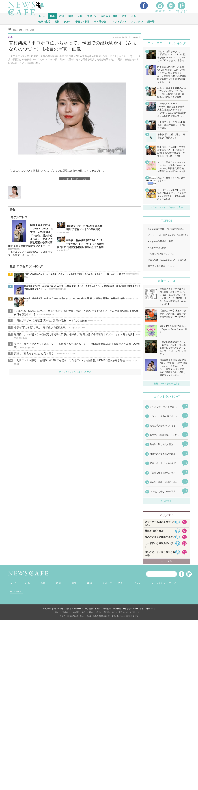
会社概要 (117, 609)
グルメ (67, 21)
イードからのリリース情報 (132, 609)
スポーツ (91, 16)
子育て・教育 (82, 21)
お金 (133, 16)
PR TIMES (15, 591)
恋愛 (124, 16)
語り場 (150, 21)
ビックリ (138, 583)
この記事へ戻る (74, 178)
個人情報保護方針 (92, 609)
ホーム (13, 583)
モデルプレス (19, 217)
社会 (52, 16)
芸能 (71, 16)
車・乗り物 (100, 21)
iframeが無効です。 (166, 451)
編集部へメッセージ (74, 609)
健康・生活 (44, 21)
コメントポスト (118, 21)
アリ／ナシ (137, 21)
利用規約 (107, 609)
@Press (149, 609)
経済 (58, 583)
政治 (61, 16)
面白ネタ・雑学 (109, 16)
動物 (57, 21)
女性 (80, 16)
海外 (74, 583)
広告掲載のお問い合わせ (53, 609)
